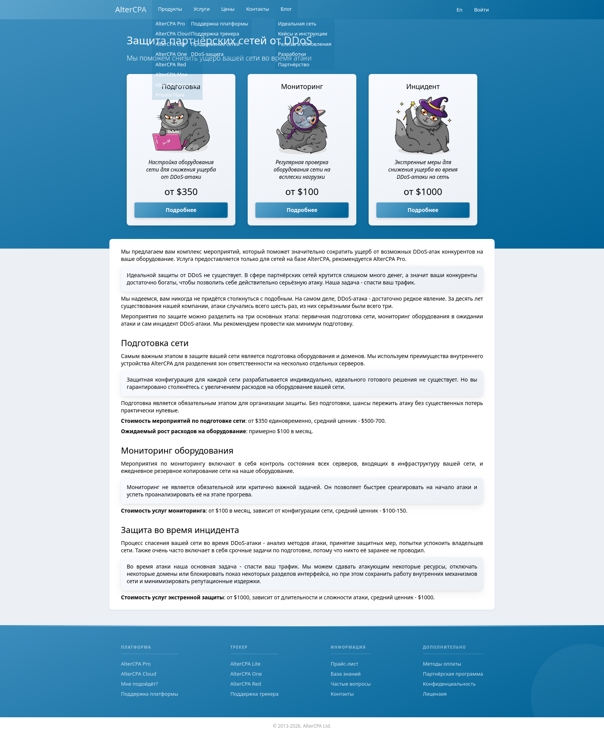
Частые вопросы (351, 683)
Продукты (170, 9)
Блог (286, 9)
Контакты (257, 9)
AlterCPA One (246, 673)
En (459, 9)
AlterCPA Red (245, 683)
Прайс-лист (345, 663)
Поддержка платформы (149, 693)
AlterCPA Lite (245, 663)
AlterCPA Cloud (138, 673)
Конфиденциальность (449, 683)
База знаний (346, 673)
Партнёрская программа (453, 673)
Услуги (202, 9)
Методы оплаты (442, 663)
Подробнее (181, 210)
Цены (228, 9)
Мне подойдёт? (139, 683)
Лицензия (435, 693)
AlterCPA (130, 9)
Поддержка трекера (254, 693)
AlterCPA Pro (136, 663)
